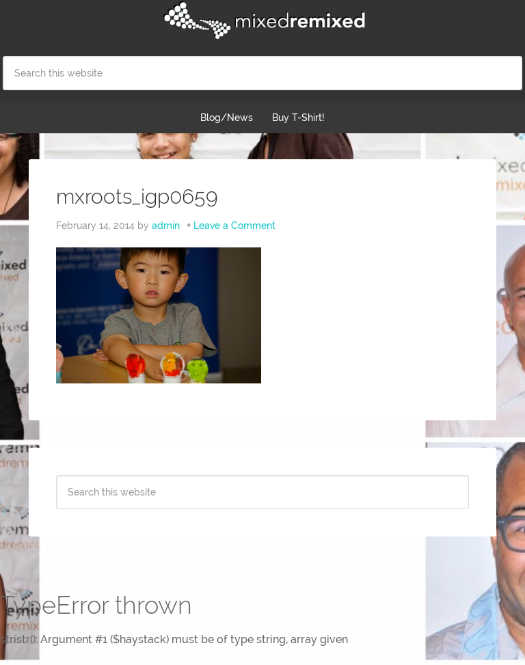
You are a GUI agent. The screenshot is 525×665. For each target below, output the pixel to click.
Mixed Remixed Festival (262, 20)
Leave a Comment (234, 225)
